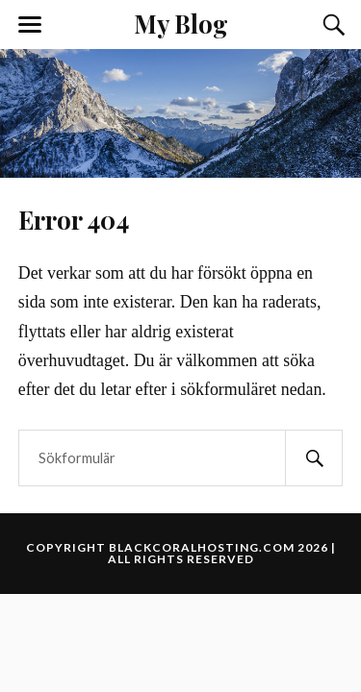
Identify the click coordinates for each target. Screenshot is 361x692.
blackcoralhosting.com (202, 547)
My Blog (181, 23)
